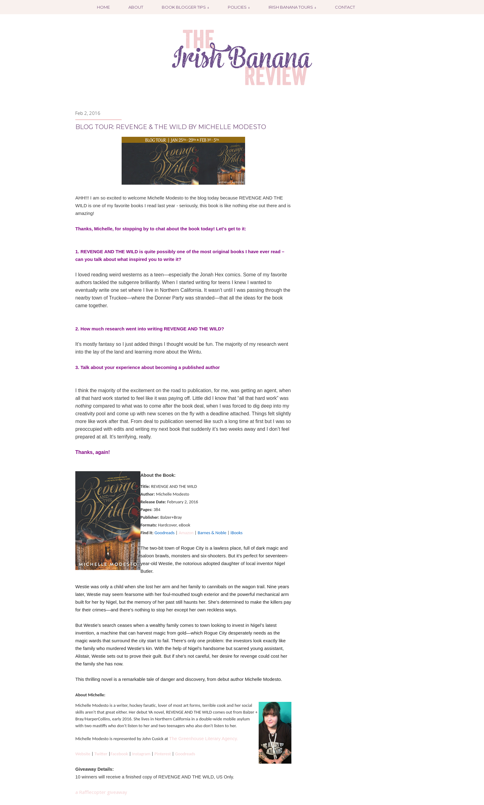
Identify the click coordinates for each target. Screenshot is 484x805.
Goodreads (185, 754)
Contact (345, 7)
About (135, 7)
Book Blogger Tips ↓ (185, 7)
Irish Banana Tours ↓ (292, 7)
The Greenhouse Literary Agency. (203, 738)
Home (103, 7)
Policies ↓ (239, 7)
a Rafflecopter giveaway (101, 792)
